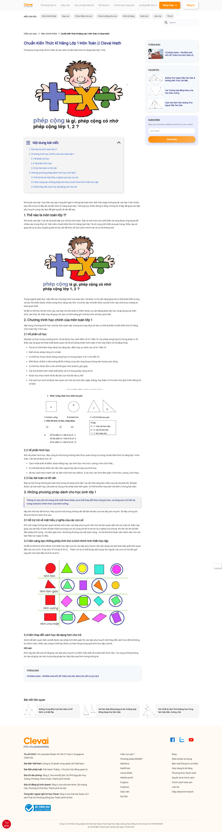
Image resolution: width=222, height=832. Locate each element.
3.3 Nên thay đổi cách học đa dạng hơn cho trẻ (54, 186)
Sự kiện (124, 796)
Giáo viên (125, 791)
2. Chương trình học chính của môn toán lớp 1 (51, 154)
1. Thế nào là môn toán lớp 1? (43, 149)
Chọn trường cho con (107, 16)
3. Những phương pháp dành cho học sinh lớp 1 (52, 172)
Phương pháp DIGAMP (131, 758)
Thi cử (169, 16)
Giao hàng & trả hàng (182, 768)
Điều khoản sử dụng (182, 758)
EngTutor (124, 787)
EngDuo (124, 782)
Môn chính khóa (49, 16)
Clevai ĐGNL (126, 773)
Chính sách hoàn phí (182, 782)
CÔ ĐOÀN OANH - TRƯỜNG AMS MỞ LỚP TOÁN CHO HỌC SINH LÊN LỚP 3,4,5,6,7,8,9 (63, 676)
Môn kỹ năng (128, 16)
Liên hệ (175, 787)
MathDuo (125, 763)
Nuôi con (144, 16)
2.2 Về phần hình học (41, 163)
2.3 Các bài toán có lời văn (44, 168)
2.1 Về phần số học (40, 158)
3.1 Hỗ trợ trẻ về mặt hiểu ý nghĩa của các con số (54, 177)
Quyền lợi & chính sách (183, 777)
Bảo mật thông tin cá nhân (185, 763)
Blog (174, 754)
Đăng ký (191, 5)
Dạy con (65, 16)
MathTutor (125, 768)
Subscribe (172, 139)
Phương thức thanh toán (184, 773)
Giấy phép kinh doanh (183, 791)
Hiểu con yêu (30, 33)
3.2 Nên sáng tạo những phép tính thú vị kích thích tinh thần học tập (65, 182)
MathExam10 (126, 777)
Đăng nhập (170, 5)
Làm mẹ (157, 16)
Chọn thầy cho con (83, 16)
